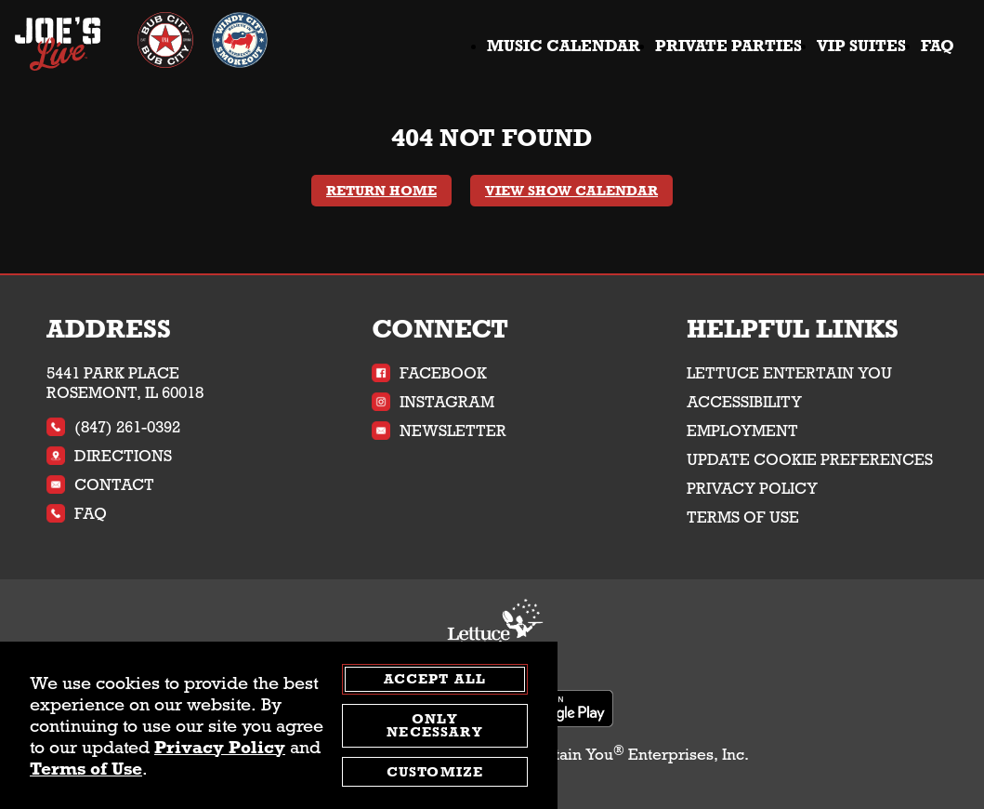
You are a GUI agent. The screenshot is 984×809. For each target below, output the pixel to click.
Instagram (433, 402)
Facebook (429, 373)
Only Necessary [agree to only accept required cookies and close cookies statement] (434, 725)
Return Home (381, 190)
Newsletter (439, 431)
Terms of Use (743, 517)
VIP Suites (861, 46)
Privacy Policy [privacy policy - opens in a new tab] (219, 747)
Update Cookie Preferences (810, 460)
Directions (109, 456)
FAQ (937, 46)
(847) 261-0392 (113, 427)
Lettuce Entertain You (789, 373)
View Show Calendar (571, 190)
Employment (742, 431)
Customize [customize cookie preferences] (435, 771)
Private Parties (728, 46)
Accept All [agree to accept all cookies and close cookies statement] (435, 678)
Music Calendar (563, 46)
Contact (100, 485)
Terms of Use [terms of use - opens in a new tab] (86, 768)
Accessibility (744, 402)
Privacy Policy (752, 488)
